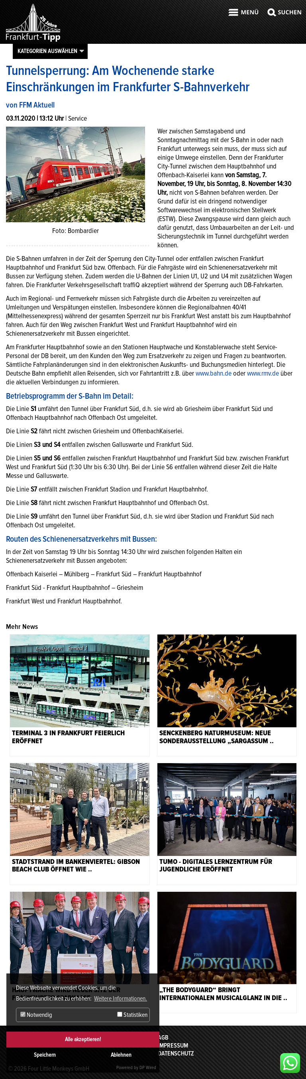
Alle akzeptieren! (83, 1039)
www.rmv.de (263, 373)
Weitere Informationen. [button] (120, 999)
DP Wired (147, 1068)
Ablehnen (121, 1055)
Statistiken (132, 1015)
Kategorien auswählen (47, 51)
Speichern (45, 1055)
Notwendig (36, 1015)
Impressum (173, 1046)
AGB (163, 1038)
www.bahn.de (213, 373)
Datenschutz (176, 1053)
